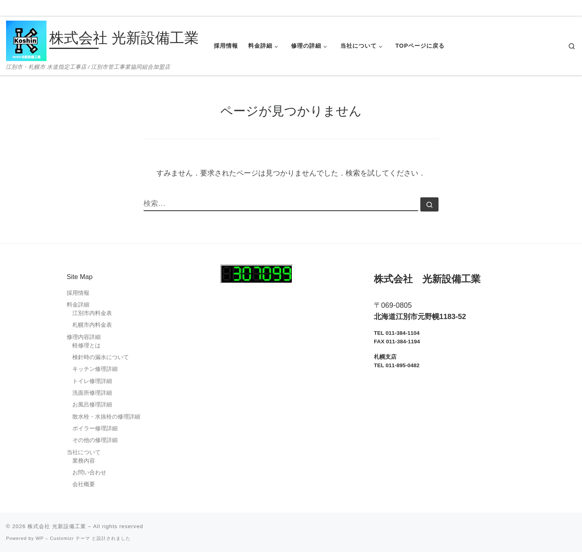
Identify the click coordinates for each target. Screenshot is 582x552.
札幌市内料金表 (92, 325)
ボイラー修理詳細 (95, 428)
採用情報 (78, 293)
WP (40, 538)
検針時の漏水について (100, 357)
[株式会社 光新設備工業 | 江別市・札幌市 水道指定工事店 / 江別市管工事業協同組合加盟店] (26, 40)
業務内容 (83, 461)
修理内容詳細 (84, 337)
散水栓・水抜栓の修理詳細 (106, 417)
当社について (84, 452)
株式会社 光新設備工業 (56, 526)
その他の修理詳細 (95, 440)
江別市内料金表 (92, 313)
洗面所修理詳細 (92, 393)
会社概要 (83, 484)
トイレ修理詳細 (92, 381)
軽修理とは (86, 346)
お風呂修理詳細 (92, 405)
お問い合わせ (89, 473)
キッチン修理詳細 (95, 369)
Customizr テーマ (70, 538)
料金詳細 (78, 305)
